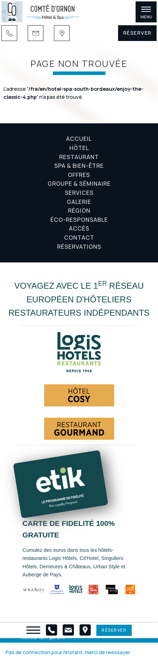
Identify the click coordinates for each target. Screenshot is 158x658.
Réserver (137, 32)
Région (79, 210)
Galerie (79, 202)
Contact (79, 237)
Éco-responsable (79, 220)
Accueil (79, 139)
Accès (79, 228)
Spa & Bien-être (79, 166)
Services (79, 193)
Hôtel (79, 148)
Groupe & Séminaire (79, 183)
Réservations (79, 247)
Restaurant (79, 157)
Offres (79, 175)
